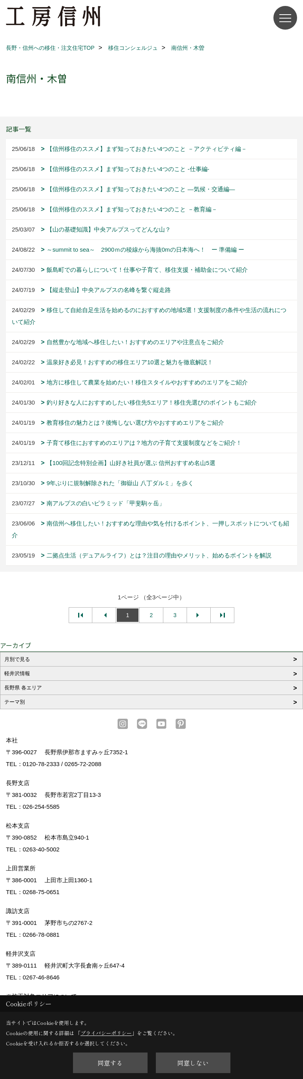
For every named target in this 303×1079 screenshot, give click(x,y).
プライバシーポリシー (106, 1033)
